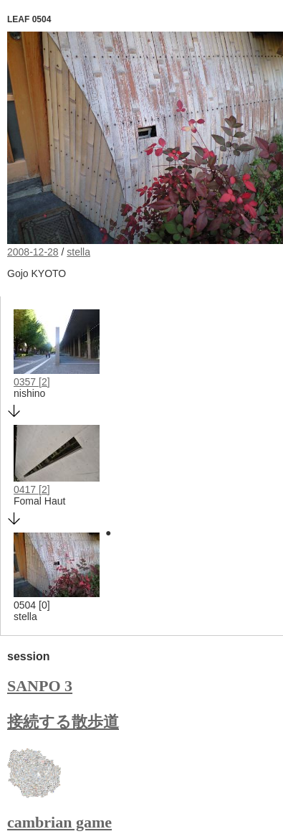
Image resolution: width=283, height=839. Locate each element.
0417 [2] (32, 489)
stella (78, 252)
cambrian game (59, 822)
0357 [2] (32, 382)
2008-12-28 (33, 252)
